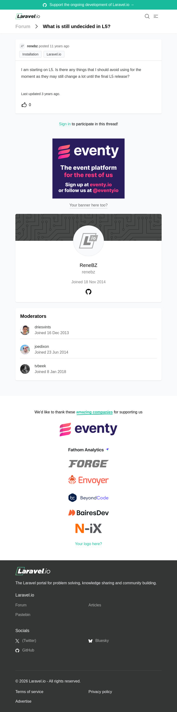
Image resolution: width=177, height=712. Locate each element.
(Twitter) (25, 641)
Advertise (23, 701)
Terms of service (29, 692)
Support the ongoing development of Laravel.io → (88, 5)
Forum (22, 26)
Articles (94, 605)
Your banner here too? (89, 205)
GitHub (24, 650)
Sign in (65, 124)
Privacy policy (100, 692)
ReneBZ (88, 269)
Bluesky (98, 641)
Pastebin (22, 615)
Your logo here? (88, 544)
